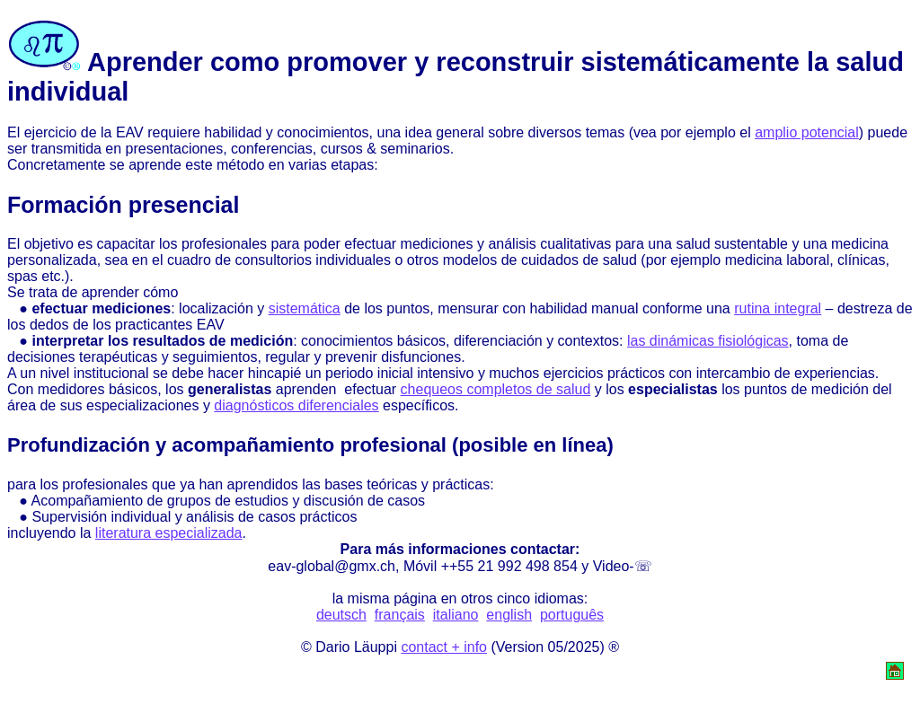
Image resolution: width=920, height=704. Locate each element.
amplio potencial (807, 132)
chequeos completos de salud (496, 389)
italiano (456, 614)
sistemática (305, 308)
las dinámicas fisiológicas (708, 340)
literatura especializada (169, 533)
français (400, 614)
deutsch (341, 614)
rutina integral (777, 308)
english (509, 614)
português (572, 614)
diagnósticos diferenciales (296, 405)
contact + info (444, 647)
